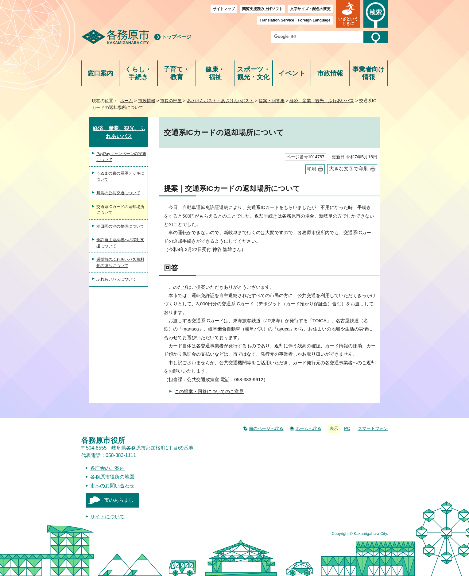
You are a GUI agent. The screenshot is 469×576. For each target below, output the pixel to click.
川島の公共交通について (118, 193)
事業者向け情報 (368, 73)
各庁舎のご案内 (107, 468)
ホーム (126, 100)
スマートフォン (373, 428)
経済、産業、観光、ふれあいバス (321, 100)
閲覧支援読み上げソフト (262, 9)
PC (347, 428)
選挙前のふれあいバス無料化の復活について (120, 262)
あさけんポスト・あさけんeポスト (220, 100)
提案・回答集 (272, 100)
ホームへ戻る (308, 428)
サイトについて (107, 516)
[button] (348, 14)
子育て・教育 (177, 73)
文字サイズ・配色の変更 (310, 9)
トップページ (176, 37)
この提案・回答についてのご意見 (209, 391)
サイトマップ (224, 9)
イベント (291, 73)
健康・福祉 (215, 73)
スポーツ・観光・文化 (253, 73)
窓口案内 (100, 73)
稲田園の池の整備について (120, 226)
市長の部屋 (171, 100)
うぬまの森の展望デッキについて (120, 176)
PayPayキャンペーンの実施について (121, 156)
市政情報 (330, 73)
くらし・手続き (138, 73)
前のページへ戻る (266, 428)
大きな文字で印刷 (348, 168)
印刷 (311, 169)
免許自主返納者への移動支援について (120, 243)
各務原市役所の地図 (112, 476)
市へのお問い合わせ (112, 485)
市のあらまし (119, 500)
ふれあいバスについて (116, 279)
